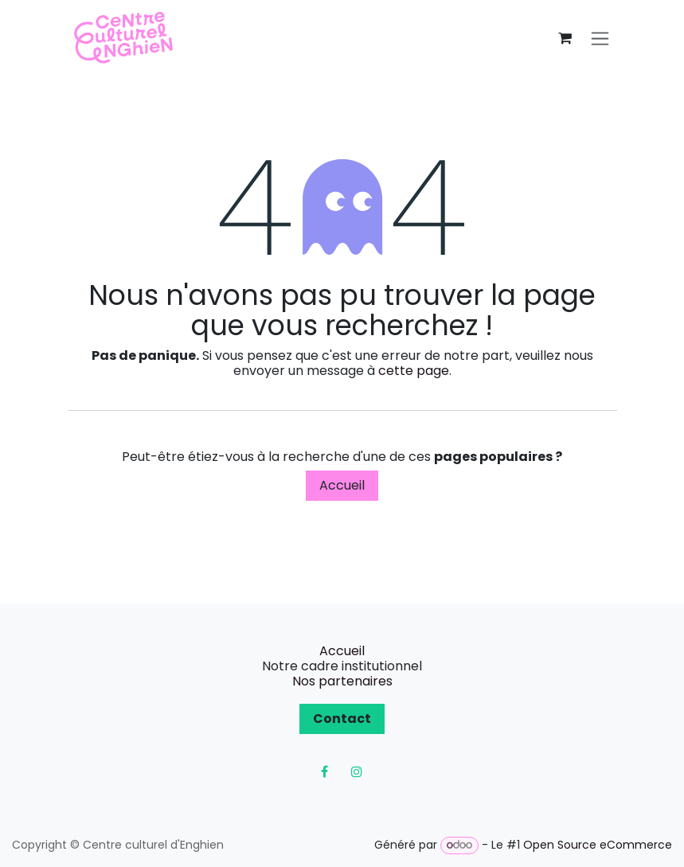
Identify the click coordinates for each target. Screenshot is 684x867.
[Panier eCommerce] (565, 38)
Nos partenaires (342, 681)
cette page (413, 370)
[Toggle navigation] (600, 39)
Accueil (342, 485)
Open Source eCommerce (597, 845)
